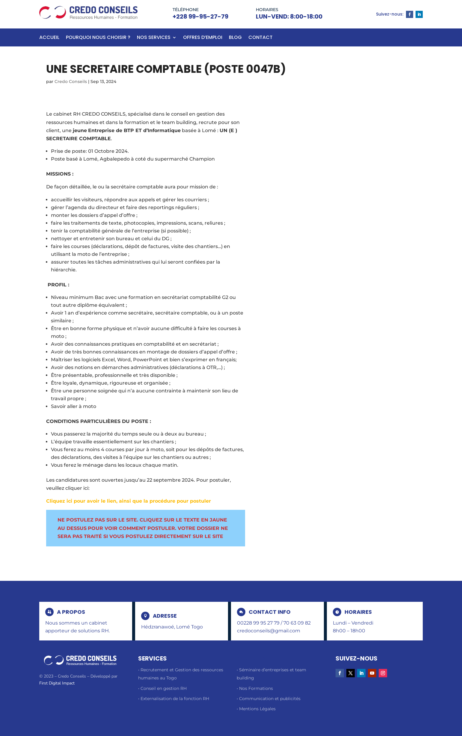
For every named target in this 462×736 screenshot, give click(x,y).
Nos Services (153, 38)
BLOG (235, 38)
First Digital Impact (57, 683)
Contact (260, 38)
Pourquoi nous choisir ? (98, 38)
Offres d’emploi (202, 38)
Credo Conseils (71, 81)
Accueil (49, 38)
